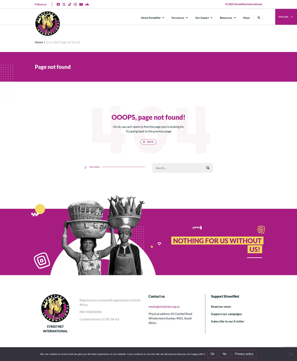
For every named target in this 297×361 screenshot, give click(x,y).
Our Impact (204, 18)
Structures (180, 18)
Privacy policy (244, 354)
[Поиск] (208, 167)
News (246, 17)
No (225, 354)
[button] (259, 18)
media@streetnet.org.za (163, 306)
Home (39, 42)
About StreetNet (152, 18)
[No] (291, 354)
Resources (228, 18)
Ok (212, 354)
